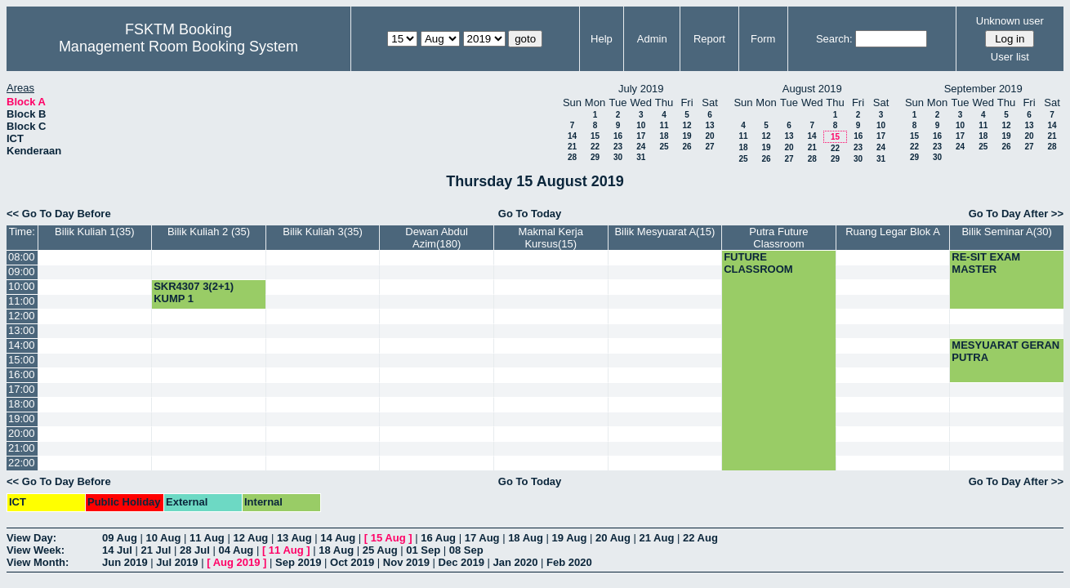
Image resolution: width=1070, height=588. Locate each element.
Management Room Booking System (178, 46)
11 (663, 125)
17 (640, 135)
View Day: (31, 538)
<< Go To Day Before (59, 213)
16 (617, 135)
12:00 (21, 316)
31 (640, 157)
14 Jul (117, 550)
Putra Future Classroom (778, 237)
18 (663, 135)
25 (663, 146)
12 (686, 125)
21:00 (21, 448)
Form (763, 39)
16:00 (21, 374)
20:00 (21, 433)
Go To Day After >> (1016, 213)
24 (640, 146)
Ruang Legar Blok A (892, 231)
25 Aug (380, 550)
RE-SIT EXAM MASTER (986, 263)
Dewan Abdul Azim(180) (436, 237)
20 (709, 135)
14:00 (21, 345)
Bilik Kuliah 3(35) (323, 231)
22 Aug (700, 538)
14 (572, 135)
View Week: (36, 550)
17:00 (21, 389)
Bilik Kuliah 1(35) (95, 231)
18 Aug (525, 538)
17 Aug (482, 538)
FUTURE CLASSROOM (758, 263)
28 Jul (195, 550)
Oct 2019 (352, 562)
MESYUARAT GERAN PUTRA (1005, 351)
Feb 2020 (569, 562)
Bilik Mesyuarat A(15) (664, 231)
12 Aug (250, 538)
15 (595, 135)
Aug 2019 (237, 562)
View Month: (38, 562)
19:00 (21, 418)
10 (640, 125)
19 (686, 135)
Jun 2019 (125, 562)
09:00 (21, 271)
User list (1010, 57)
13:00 (21, 330)
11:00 (21, 301)
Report (709, 39)
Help (602, 39)
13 (709, 125)
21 (572, 146)
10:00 (21, 286)
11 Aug (207, 538)
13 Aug (294, 538)
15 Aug (388, 538)
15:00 (21, 360)
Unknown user (1010, 21)
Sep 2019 (298, 562)
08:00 (21, 257)
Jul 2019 (177, 562)
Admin (652, 39)
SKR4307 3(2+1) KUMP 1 (194, 292)
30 (617, 157)
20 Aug (613, 538)
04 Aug (235, 550)
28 (572, 157)
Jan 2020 (515, 562)
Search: (834, 39)
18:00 (21, 404)
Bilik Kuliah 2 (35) (208, 231)
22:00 (21, 463)
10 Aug (163, 538)
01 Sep (423, 550)
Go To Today (530, 213)
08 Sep (466, 550)
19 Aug (569, 538)
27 (709, 146)
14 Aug (337, 538)
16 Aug (438, 538)
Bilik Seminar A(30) (1006, 231)
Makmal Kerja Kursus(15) (551, 237)
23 (617, 146)
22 (595, 146)
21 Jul (155, 550)
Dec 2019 (461, 562)
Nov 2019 (406, 562)
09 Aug (119, 538)
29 (595, 157)
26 (686, 146)
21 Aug (657, 538)
